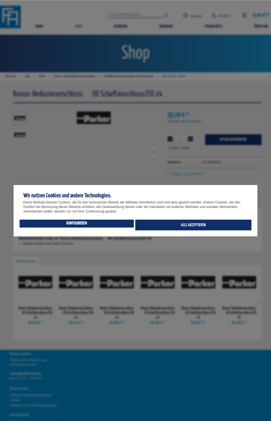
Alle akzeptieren (193, 225)
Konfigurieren (76, 223)
